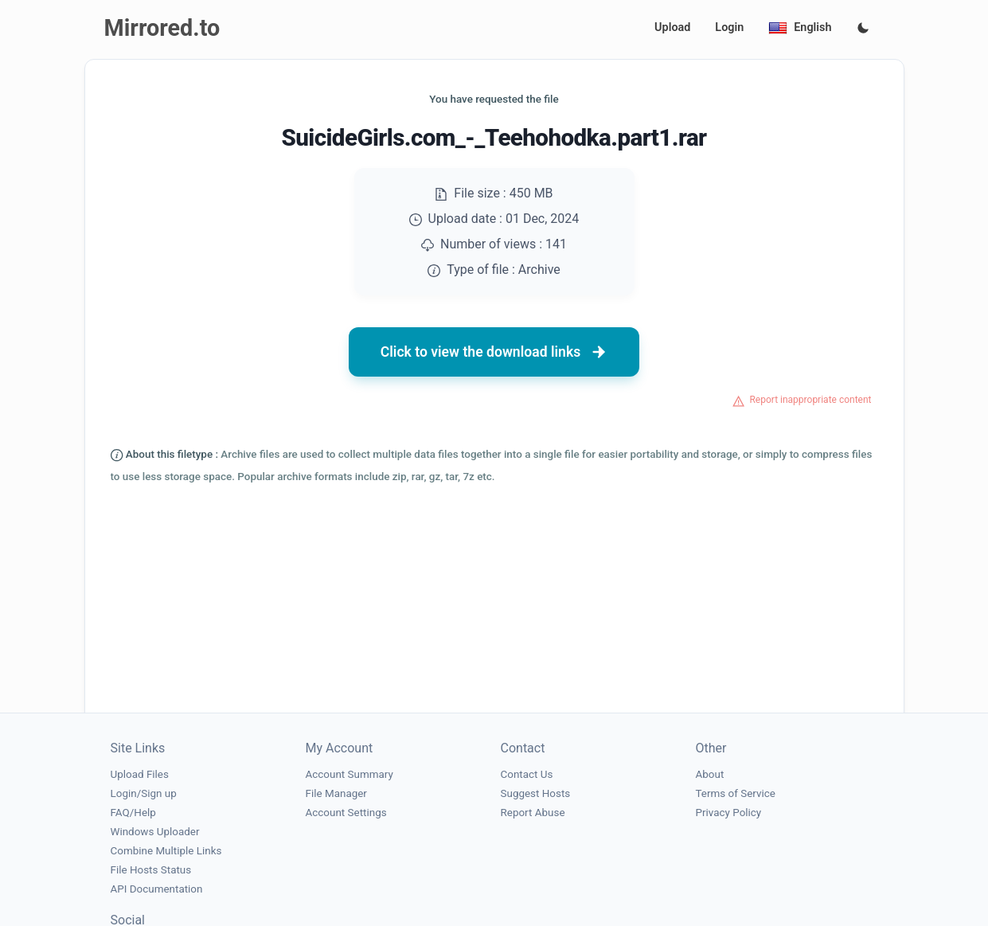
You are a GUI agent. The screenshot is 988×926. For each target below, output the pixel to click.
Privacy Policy (729, 813)
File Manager (336, 793)
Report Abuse (533, 813)
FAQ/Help (133, 813)
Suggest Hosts (536, 793)
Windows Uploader (155, 832)
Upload (672, 27)
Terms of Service (735, 793)
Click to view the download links (494, 352)
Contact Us (527, 774)
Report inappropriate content (810, 399)
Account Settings (346, 813)
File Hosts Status (151, 870)
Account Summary (349, 774)
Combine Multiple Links (166, 851)
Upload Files (140, 774)
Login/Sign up (144, 793)
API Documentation (157, 889)
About (710, 774)
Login (729, 27)
